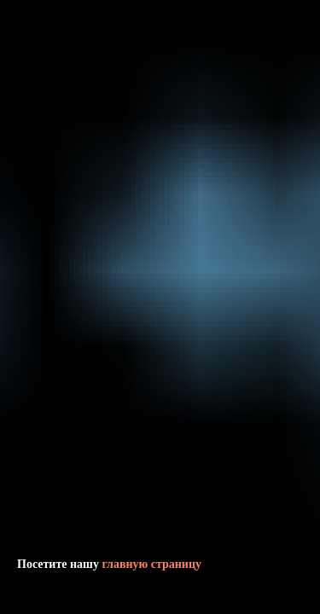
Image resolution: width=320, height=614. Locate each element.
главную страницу (151, 564)
